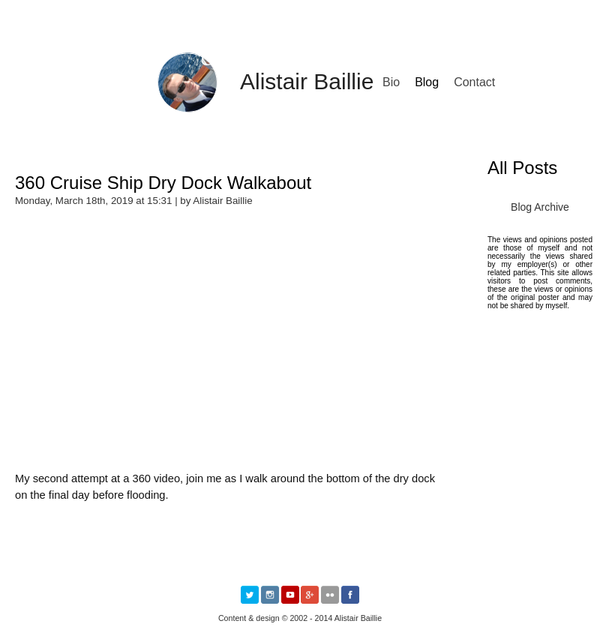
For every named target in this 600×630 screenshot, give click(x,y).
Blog (427, 82)
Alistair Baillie (307, 81)
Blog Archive (540, 207)
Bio (391, 82)
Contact (474, 82)
